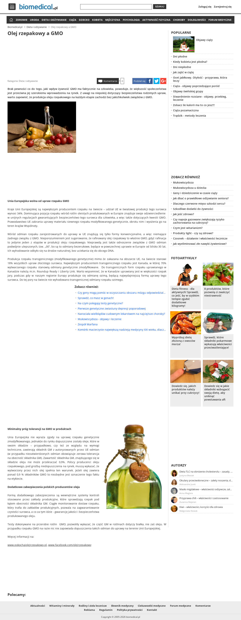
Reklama (89, 610)
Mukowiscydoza (183, 182)
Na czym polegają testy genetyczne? (100, 303)
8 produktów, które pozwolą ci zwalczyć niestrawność (217, 292)
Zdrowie (21, 19)
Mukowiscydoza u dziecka (189, 188)
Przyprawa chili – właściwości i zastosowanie (203, 498)
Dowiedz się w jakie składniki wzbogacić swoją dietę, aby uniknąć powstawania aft (217, 392)
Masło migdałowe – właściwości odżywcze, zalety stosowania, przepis (206, 489)
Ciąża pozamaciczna (186, 110)
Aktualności (37, 605)
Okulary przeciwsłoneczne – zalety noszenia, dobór (206, 480)
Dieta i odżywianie (54, 19)
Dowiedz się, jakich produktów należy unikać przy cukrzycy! (185, 389)
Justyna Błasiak (186, 475)
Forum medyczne (219, 19)
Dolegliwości (197, 19)
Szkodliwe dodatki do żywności (193, 209)
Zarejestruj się (223, 6)
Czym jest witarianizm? (187, 228)
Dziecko (84, 19)
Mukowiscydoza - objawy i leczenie (99, 319)
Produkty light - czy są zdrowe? (193, 233)
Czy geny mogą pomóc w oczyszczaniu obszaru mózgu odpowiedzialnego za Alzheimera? (122, 292)
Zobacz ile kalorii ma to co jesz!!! (194, 105)
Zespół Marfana (88, 324)
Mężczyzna (112, 19)
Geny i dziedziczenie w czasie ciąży (195, 193)
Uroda (34, 19)
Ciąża (72, 19)
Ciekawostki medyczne (152, 605)
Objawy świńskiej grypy (188, 91)
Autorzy (178, 465)
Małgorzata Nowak (188, 510)
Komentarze (110, 81)
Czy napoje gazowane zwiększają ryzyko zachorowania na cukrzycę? (198, 221)
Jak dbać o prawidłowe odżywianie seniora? (201, 198)
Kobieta (97, 19)
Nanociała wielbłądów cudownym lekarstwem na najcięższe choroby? (121, 314)
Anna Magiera (186, 493)
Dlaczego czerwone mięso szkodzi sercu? (199, 203)
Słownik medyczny (122, 605)
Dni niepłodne (182, 67)
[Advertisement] (87, 56)
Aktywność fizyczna (156, 19)
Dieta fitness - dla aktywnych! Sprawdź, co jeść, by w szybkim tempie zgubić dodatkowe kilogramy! (185, 297)
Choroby (179, 19)
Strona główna (11, 20)
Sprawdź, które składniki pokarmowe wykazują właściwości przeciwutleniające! (218, 342)
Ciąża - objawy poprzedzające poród (196, 86)
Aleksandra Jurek (187, 484)
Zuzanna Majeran (187, 502)
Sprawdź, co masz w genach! (96, 298)
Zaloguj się (204, 6)
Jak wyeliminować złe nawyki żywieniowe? (200, 243)
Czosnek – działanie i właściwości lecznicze (200, 238)
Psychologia (131, 19)
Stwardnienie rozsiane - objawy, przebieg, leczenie (200, 98)
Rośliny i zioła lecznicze (93, 605)
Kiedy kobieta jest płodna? (190, 61)
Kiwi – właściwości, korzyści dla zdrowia (201, 507)
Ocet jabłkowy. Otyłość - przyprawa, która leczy (200, 79)
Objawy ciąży (204, 40)
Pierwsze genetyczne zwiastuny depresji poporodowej (112, 308)
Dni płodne (180, 56)
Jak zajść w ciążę (183, 72)
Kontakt (152, 610)
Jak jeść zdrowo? (183, 214)
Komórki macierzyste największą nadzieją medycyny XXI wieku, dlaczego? (122, 329)
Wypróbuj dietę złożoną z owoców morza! (183, 341)
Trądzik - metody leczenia (189, 115)
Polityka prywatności (130, 610)
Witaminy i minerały (61, 605)
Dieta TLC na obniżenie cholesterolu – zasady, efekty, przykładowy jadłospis (206, 471)
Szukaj (159, 6)
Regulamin (106, 610)
